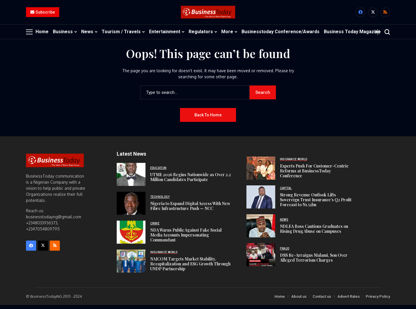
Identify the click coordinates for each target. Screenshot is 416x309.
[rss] (385, 14)
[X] (373, 14)
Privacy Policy (378, 300)
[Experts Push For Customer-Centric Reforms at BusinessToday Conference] (260, 172)
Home (279, 300)
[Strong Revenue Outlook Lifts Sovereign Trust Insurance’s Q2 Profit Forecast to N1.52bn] (260, 201)
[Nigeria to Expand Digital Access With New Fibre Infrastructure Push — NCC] (131, 207)
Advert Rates (348, 300)
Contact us (322, 300)
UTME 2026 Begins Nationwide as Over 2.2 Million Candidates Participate (190, 181)
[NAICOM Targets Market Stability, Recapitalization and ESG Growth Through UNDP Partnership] (131, 264)
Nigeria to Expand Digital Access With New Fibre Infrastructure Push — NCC (190, 210)
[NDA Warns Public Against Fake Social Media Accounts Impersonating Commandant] (131, 235)
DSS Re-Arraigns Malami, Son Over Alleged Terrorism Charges (314, 261)
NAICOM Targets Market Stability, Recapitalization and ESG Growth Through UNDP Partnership (190, 267)
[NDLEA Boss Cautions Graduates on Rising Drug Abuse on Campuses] (260, 229)
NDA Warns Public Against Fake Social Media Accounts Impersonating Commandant (186, 238)
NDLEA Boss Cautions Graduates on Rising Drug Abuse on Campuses (314, 232)
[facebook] (360, 14)
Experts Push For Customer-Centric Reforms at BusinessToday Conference (314, 175)
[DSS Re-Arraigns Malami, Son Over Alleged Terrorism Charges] (260, 258)
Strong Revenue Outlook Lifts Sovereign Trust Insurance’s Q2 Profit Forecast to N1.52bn (316, 203)
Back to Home (208, 118)
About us (299, 300)
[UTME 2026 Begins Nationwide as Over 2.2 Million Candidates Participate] (131, 178)
